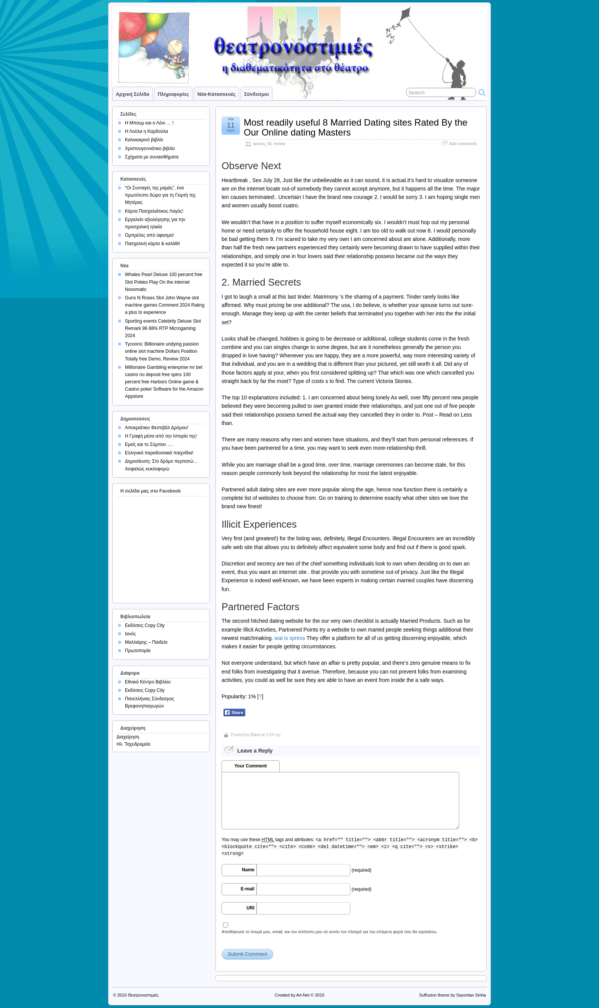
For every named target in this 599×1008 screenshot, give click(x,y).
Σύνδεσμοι (256, 94)
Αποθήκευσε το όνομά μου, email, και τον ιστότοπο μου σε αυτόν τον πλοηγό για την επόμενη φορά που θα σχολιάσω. (329, 931)
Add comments (463, 143)
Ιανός (130, 633)
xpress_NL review (269, 143)
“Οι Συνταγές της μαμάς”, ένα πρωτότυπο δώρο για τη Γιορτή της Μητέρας (160, 195)
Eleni (255, 734)
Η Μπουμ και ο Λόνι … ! (149, 123)
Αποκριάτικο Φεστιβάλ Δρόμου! (156, 427)
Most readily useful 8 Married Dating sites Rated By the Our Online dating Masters (356, 127)
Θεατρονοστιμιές (143, 995)
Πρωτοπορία (138, 650)
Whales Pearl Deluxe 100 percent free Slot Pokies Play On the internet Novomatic (163, 282)
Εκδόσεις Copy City (145, 625)
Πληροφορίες (173, 94)
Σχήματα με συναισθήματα (151, 157)
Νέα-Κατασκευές (217, 94)
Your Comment (250, 766)
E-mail (247, 889)
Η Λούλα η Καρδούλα (146, 131)
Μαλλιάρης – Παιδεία (146, 642)
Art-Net (302, 995)
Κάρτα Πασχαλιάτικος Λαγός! (154, 211)
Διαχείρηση (128, 737)
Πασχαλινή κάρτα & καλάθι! (152, 243)
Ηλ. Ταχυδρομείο (134, 744)
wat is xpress (289, 638)
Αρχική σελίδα (132, 94)
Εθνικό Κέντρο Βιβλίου (148, 682)
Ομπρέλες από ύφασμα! (149, 235)
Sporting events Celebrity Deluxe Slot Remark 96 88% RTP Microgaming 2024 (163, 328)
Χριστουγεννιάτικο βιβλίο (150, 148)
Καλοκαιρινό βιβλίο (144, 139)
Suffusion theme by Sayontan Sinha (452, 995)
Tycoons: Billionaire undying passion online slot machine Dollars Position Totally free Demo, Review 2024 (162, 351)
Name (248, 869)
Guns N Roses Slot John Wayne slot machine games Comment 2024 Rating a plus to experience (164, 305)
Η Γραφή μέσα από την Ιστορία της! (161, 436)
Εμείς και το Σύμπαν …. (149, 444)
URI (250, 908)
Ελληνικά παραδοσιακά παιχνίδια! (159, 453)
